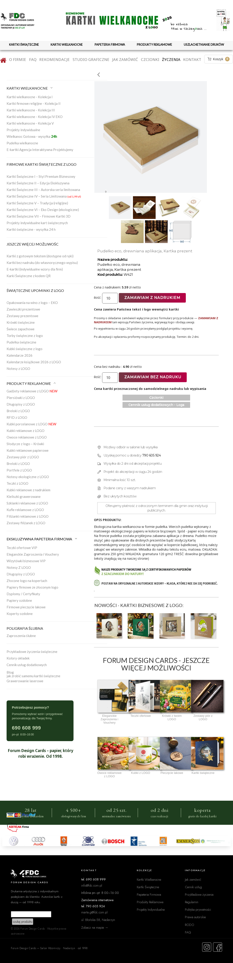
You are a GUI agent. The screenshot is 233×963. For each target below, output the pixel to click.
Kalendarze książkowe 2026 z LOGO (34, 362)
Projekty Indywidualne (151, 909)
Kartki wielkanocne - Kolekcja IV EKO (35, 117)
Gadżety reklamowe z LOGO (32, 391)
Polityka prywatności (198, 909)
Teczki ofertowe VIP (22, 548)
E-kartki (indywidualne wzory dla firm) (35, 269)
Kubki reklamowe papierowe (28, 450)
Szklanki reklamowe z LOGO (27, 503)
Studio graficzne (91, 59)
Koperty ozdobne (20, 614)
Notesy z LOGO (18, 368)
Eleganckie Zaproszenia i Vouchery (33, 554)
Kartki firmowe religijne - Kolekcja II (34, 103)
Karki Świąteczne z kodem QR (29, 276)
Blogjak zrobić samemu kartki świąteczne (33, 674)
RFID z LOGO (17, 417)
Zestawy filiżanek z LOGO (26, 523)
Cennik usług (193, 887)
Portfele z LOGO (19, 470)
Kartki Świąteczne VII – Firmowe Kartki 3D (39, 216)
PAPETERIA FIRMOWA (110, 44)
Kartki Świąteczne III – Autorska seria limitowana (43, 190)
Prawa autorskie (195, 917)
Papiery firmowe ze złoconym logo (32, 587)
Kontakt (192, 59)
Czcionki (150, 59)
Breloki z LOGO (18, 411)
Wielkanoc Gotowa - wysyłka (32, 136)
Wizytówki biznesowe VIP (26, 561)
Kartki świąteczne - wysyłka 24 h (31, 229)
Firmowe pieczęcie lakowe (26, 607)
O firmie (17, 59)
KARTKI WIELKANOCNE (67, 44)
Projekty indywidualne (23, 130)
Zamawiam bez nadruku (152, 377)
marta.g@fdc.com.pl (94, 912)
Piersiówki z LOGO (21, 398)
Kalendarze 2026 (19, 355)
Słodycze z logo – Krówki (25, 444)
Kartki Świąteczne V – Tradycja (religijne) (37, 203)
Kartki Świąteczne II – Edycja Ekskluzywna (38, 183)
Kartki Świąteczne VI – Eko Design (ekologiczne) (43, 210)
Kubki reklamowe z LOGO (25, 431)
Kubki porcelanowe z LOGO (31, 424)
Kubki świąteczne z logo (24, 349)
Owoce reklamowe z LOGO (27, 437)
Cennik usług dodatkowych (27, 665)
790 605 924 (151, 455)
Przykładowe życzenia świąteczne (32, 652)
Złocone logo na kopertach (27, 581)
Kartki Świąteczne (148, 887)
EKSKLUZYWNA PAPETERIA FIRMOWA (42, 539)
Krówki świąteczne (21, 322)
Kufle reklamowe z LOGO (25, 510)
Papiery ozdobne (19, 600)
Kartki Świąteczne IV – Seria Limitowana (44, 196)
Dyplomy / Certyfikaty (23, 594)
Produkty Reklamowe (150, 902)
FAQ (33, 59)
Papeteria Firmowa (149, 894)
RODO (189, 924)
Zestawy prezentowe (22, 316)
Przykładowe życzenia (199, 894)
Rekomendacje (54, 59)
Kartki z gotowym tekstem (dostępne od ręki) (40, 256)
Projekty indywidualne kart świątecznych (37, 223)
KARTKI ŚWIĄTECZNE (24, 44)
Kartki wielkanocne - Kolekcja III (31, 110)
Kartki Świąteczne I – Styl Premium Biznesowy (41, 176)
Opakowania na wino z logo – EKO (32, 303)
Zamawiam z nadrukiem (152, 298)
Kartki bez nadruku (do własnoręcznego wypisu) (42, 263)
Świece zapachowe (20, 329)
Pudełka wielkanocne (22, 143)
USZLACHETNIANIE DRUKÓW (204, 44)
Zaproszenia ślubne (21, 636)
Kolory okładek (18, 658)
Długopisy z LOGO (21, 404)
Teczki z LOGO (17, 483)
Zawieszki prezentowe (23, 309)
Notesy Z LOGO (19, 567)
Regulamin (191, 902)
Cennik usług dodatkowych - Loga (156, 405)
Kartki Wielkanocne (149, 879)
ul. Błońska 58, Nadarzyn (98, 919)
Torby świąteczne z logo (25, 336)
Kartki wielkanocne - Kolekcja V (30, 123)
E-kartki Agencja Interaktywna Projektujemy (40, 150)
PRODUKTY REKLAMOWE (154, 44)
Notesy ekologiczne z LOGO (28, 477)
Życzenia (171, 59)
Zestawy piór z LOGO (23, 457)
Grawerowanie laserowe (25, 681)
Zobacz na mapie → (94, 927)
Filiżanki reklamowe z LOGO (28, 516)
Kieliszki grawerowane (24, 496)
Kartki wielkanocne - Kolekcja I (30, 97)
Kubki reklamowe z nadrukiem (28, 490)
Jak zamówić (125, 59)
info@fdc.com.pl (91, 885)
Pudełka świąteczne (21, 342)
